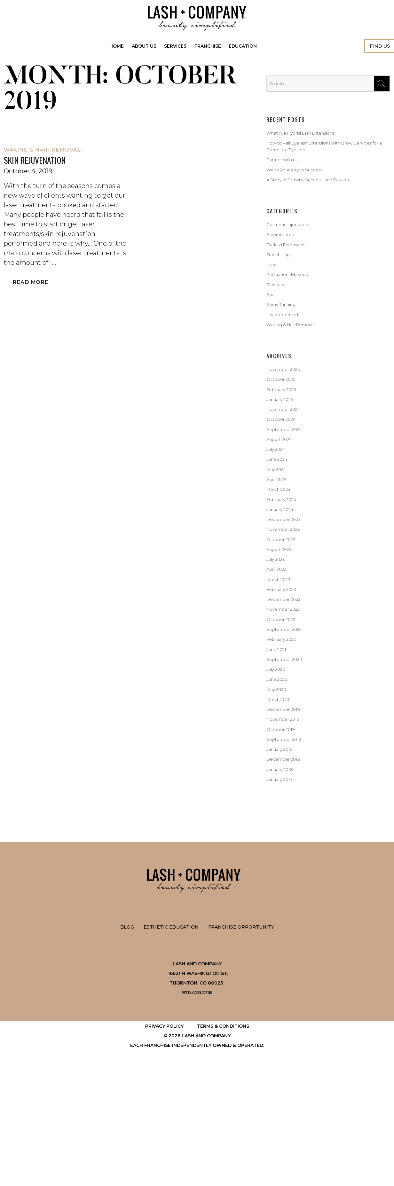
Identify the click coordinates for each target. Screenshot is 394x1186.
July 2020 (279, 763)
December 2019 (288, 811)
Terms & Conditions (223, 1143)
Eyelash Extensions (292, 261)
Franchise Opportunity (241, 1044)
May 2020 (279, 787)
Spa (271, 321)
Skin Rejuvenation (39, 160)
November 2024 (288, 452)
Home (117, 46)
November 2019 (288, 823)
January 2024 (284, 572)
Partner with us (287, 166)
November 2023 (288, 596)
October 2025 (285, 416)
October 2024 (285, 464)
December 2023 (288, 583)
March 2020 (282, 799)
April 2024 (280, 535)
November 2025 (288, 404)
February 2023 (286, 667)
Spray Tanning (286, 333)
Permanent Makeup (294, 297)
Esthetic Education (171, 1044)
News (274, 285)
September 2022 (289, 715)
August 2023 (283, 619)
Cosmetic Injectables (295, 237)
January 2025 (284, 440)
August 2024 (284, 487)
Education (243, 46)
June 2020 (280, 775)
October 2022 (285, 703)
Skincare (278, 309)
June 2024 (280, 511)
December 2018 (288, 871)
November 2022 (288, 691)
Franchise (207, 46)
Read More (29, 283)
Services (175, 46)
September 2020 (289, 751)
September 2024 (289, 476)
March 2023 (282, 655)
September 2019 (289, 847)
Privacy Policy (164, 1143)
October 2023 (285, 607)
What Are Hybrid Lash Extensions (312, 134)
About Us (144, 46)
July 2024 (279, 500)
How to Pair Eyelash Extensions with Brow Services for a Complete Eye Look (324, 150)
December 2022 (288, 679)
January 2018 (284, 883)
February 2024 (286, 559)
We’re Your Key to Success (302, 178)
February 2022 (286, 727)
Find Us (380, 46)
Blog (127, 1044)
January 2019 (284, 859)
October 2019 (284, 835)
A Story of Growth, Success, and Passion (321, 190)
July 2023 (279, 631)
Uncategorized (287, 345)
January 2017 (284, 895)
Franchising (282, 273)
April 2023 (280, 643)
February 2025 (286, 428)
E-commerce (284, 249)
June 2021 (280, 739)
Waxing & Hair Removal (42, 150)
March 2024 (282, 548)
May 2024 (279, 524)
